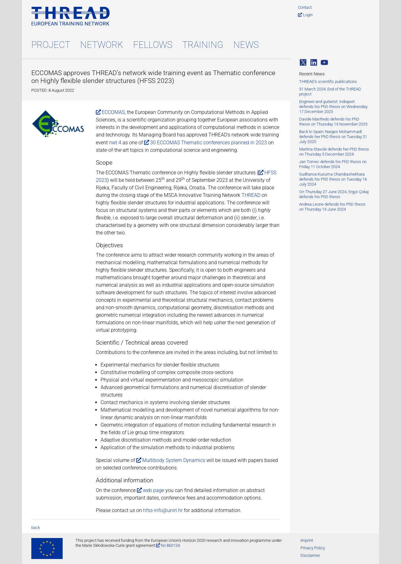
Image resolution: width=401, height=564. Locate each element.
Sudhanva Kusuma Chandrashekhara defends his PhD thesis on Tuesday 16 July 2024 (333, 179)
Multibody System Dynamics (173, 460)
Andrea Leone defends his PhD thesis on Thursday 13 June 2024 (332, 207)
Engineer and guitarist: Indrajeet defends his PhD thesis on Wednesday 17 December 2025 (333, 106)
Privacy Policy (312, 548)
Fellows (152, 44)
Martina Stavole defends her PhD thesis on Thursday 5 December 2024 (334, 151)
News (246, 44)
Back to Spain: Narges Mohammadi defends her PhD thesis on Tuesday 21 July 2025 (333, 136)
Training (202, 44)
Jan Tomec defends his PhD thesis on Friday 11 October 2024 (333, 164)
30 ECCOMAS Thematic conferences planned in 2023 (208, 143)
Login (308, 15)
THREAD (251, 195)
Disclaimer (310, 555)
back (35, 527)
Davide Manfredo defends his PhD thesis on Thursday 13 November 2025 (333, 121)
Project (50, 44)
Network (101, 44)
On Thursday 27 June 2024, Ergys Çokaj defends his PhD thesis (334, 194)
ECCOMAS (113, 112)
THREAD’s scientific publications (328, 81)
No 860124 (170, 545)
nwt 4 (115, 143)
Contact (305, 7)
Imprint (306, 540)
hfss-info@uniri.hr (163, 510)
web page (153, 490)
